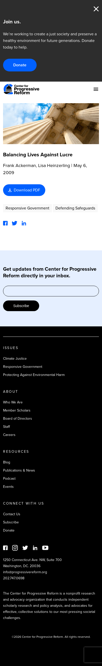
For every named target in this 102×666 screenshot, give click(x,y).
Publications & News (19, 470)
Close (96, 9)
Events (8, 486)
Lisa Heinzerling (54, 165)
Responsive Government (27, 208)
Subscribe (21, 306)
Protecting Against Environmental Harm (34, 374)
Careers (9, 434)
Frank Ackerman (19, 165)
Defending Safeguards (75, 208)
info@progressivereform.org (25, 572)
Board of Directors (17, 418)
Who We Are (13, 402)
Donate (19, 65)
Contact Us (11, 514)
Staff (6, 426)
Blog (6, 462)
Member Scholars (17, 410)
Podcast (9, 478)
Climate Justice (15, 358)
